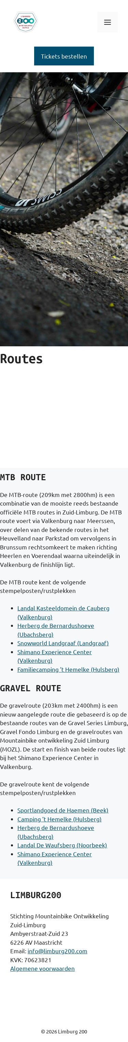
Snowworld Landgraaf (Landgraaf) (63, 642)
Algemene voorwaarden (42, 968)
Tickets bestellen (64, 56)
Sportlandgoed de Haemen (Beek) (63, 810)
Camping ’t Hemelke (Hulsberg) (59, 818)
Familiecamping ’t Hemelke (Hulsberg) (68, 669)
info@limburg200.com (57, 950)
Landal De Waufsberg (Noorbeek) (62, 844)
